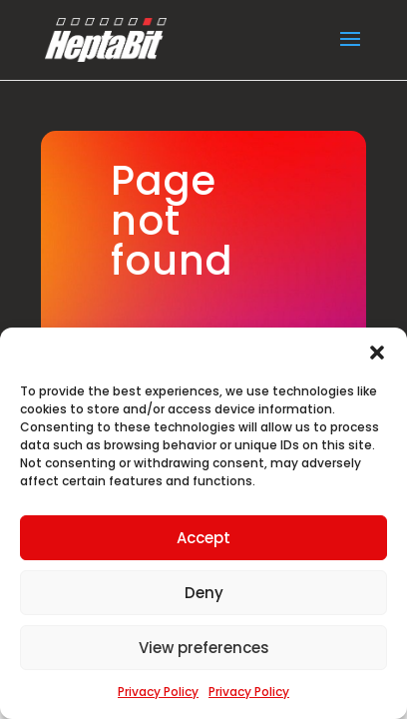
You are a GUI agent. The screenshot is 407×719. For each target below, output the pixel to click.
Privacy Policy (158, 691)
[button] (377, 352)
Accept (203, 537)
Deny (204, 592)
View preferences (204, 647)
